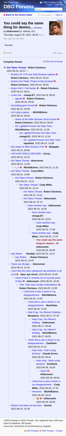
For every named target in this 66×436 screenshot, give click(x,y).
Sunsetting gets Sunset (23, 105)
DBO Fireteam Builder (52, 2)
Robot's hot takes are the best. (26, 405)
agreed (18, 98)
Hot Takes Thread (16, 67)
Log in (50, 4)
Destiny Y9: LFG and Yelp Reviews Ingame (33, 74)
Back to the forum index (19, 14)
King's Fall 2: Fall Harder (23, 88)
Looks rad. (16, 95)
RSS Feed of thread (54, 61)
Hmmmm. (37, 391)
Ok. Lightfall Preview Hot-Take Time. (33, 126)
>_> (17, 167)
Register (58, 4)
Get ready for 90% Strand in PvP (27, 146)
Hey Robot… (17, 253)
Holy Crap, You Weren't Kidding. (44, 312)
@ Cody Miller (18, 39)
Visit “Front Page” (11, 2)
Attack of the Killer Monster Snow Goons (35, 119)
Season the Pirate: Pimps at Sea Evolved (32, 81)
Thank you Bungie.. (21, 264)
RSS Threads (48, 431)
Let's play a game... (21, 112)
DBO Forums (19, 6)
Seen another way (37, 205)
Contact (59, 431)
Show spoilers (46, 15)
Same (43, 371)
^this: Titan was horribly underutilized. (38, 284)
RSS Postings (33, 431)
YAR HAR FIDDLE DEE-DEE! (26, 153)
